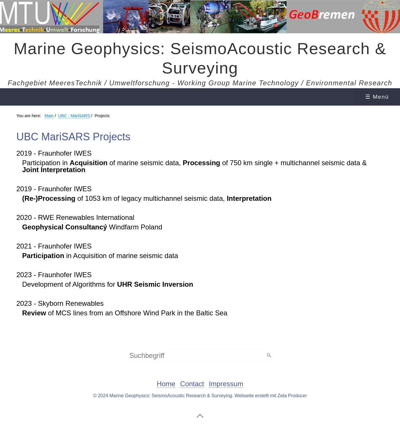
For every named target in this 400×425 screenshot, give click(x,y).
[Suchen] (269, 355)
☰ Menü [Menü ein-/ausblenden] (377, 97)
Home (166, 384)
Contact (192, 384)
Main (49, 115)
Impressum (226, 384)
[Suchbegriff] (200, 355)
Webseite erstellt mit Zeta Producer (270, 395)
